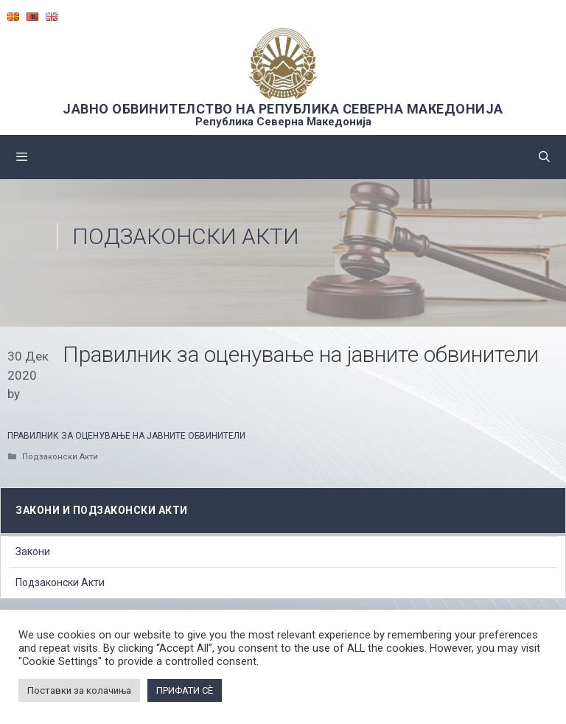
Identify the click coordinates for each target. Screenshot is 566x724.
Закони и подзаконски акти (101, 510)
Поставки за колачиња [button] (79, 690)
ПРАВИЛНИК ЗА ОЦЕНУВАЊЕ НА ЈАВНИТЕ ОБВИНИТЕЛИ (126, 436)
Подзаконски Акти (185, 236)
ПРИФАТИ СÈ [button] (184, 690)
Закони (32, 551)
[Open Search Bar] (544, 157)
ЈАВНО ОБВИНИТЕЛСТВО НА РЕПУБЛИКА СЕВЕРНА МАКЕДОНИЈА (283, 108)
